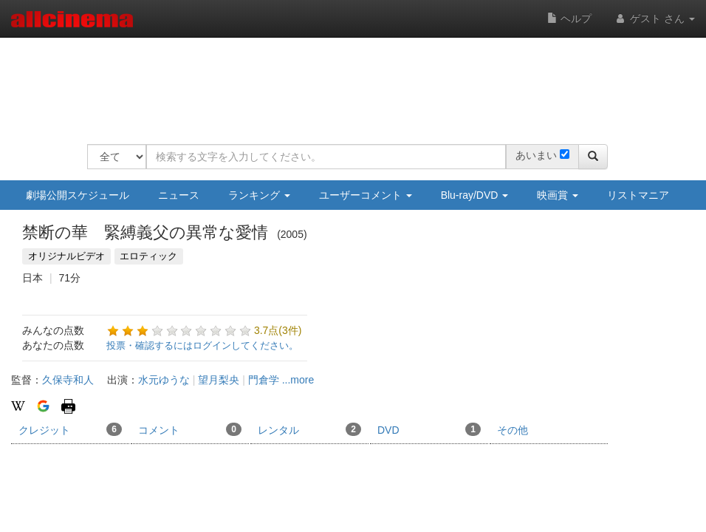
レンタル (309, 429)
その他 (512, 430)
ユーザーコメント (365, 195)
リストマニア (638, 195)
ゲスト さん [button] (654, 18)
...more (298, 380)
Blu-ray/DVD (475, 195)
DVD (429, 429)
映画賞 (557, 195)
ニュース (178, 195)
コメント (189, 429)
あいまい (536, 155)
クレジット (70, 429)
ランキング (259, 195)
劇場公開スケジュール (77, 195)
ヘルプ (569, 18)
